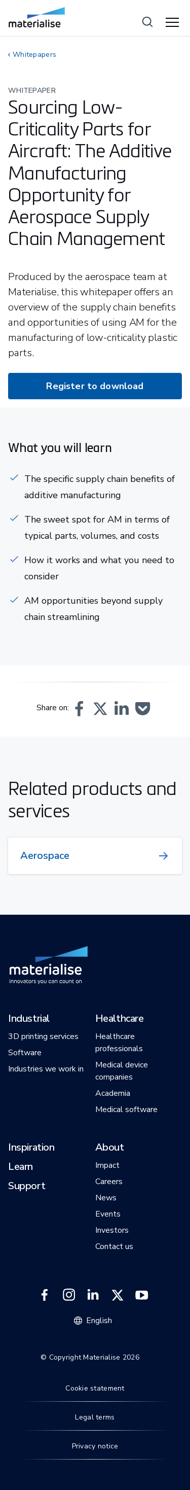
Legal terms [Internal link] (95, 1417)
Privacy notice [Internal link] (95, 1446)
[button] (79, 709)
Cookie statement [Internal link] (94, 1388)
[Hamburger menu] (174, 23)
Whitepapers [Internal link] (34, 54)
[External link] (44, 1295)
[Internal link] (37, 17)
